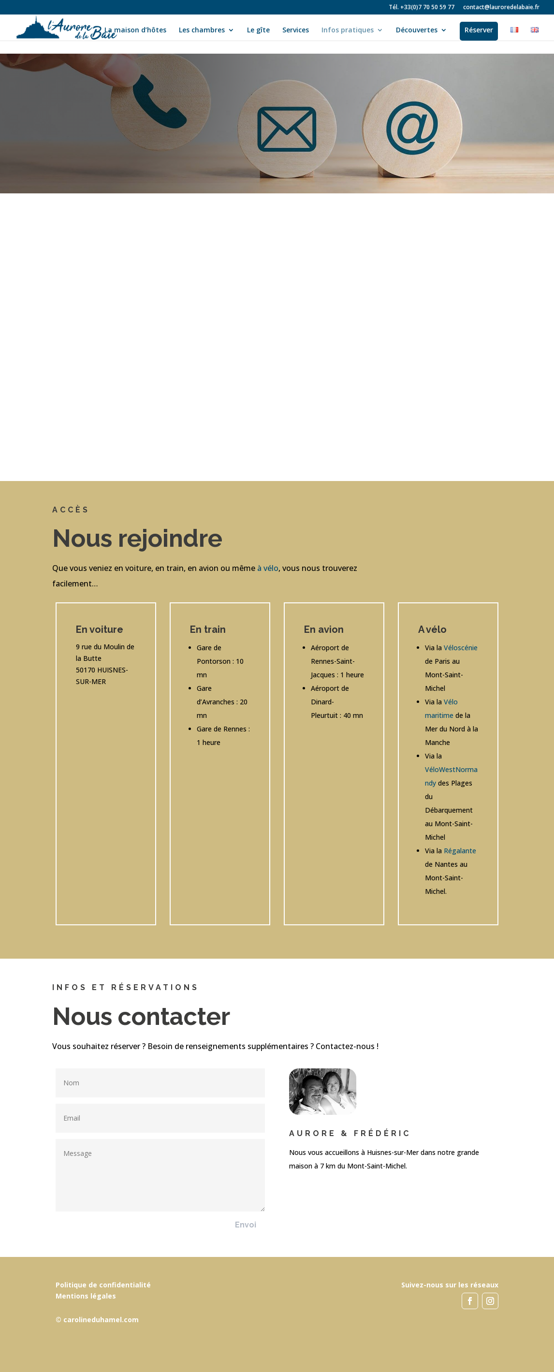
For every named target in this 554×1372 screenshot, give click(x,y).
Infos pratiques (347, 30)
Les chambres (202, 30)
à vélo (267, 568)
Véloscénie (461, 647)
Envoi (245, 1224)
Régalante (460, 850)
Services (295, 30)
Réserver (479, 29)
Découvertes (416, 30)
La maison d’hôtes (135, 30)
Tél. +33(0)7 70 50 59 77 (421, 7)
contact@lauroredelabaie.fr (501, 7)
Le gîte (258, 30)
